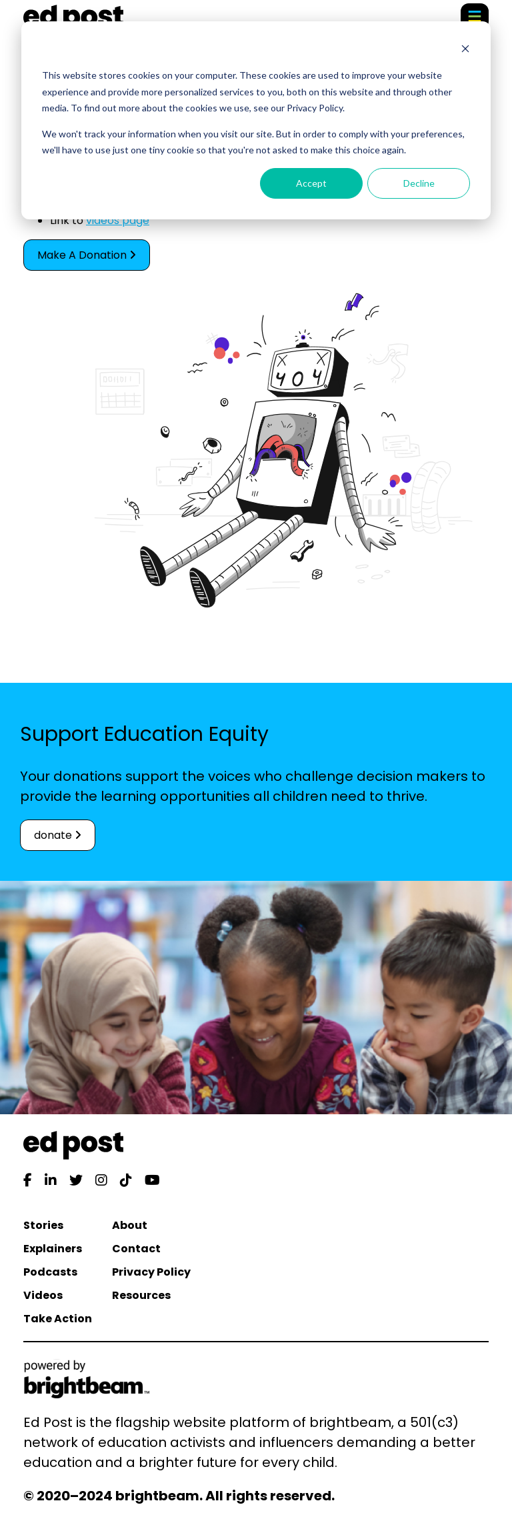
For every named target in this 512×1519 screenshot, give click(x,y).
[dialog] (256, 120)
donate (57, 835)
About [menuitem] (129, 1225)
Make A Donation (86, 255)
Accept (311, 183)
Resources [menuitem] (141, 1295)
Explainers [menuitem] (52, 1248)
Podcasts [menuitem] (50, 1272)
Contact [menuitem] (136, 1248)
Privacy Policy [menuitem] (151, 1272)
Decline (419, 183)
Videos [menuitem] (43, 1295)
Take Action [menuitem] (57, 1318)
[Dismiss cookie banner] (465, 50)
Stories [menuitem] (43, 1225)
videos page (117, 220)
